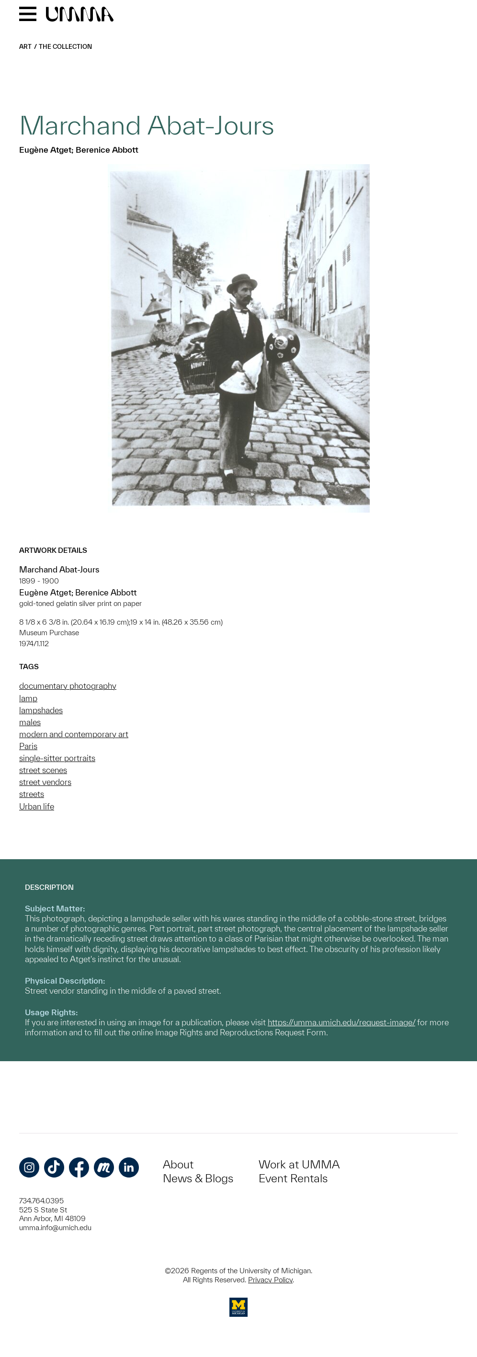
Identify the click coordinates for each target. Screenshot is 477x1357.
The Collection (65, 46)
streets (31, 793)
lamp (28, 698)
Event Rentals (293, 1178)
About (178, 1164)
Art (25, 46)
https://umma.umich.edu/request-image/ (341, 1022)
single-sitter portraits (57, 758)
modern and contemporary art (73, 734)
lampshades (41, 710)
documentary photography (67, 685)
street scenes (43, 769)
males (30, 722)
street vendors (45, 781)
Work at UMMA (299, 1164)
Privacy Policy (270, 1280)
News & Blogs (198, 1178)
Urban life (36, 806)
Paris (28, 746)
